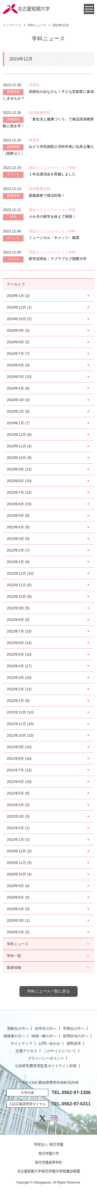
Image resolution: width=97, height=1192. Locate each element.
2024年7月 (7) (18, 353)
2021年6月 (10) (19, 782)
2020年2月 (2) (18, 932)
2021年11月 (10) (20, 724)
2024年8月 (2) (18, 342)
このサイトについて (59, 1051)
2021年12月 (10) (20, 712)
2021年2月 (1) (18, 828)
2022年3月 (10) (19, 677)
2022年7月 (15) (19, 631)
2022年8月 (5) (18, 620)
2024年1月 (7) (18, 423)
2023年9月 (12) (19, 469)
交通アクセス (26, 1051)
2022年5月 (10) (19, 654)
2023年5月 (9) (18, 515)
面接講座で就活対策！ (47, 195)
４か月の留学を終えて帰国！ (52, 216)
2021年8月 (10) (19, 758)
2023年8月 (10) (19, 481)
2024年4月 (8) (18, 388)
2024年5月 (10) (19, 377)
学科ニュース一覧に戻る (48, 991)
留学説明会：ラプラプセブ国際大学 (58, 259)
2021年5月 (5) (18, 793)
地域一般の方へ (44, 1036)
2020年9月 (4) (18, 886)
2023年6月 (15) (19, 504)
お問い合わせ (49, 1043)
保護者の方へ (14, 1036)
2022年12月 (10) (20, 573)
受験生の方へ (18, 1028)
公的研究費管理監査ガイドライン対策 (46, 1066)
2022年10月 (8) (19, 596)
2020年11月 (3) (19, 863)
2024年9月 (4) (18, 330)
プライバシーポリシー (46, 1058)
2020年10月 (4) (19, 874)
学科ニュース (37, 25)
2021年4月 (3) (18, 805)
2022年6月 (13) (19, 643)
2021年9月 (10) (19, 747)
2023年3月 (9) (18, 539)
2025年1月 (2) (18, 296)
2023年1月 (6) (18, 562)
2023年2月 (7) (18, 550)
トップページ (12, 25)
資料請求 (73, 1043)
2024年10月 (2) (19, 319)
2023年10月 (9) (19, 458)
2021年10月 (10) (20, 735)
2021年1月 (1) (18, 839)
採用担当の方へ (75, 1036)
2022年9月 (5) (18, 608)
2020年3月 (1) (18, 920)
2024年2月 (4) (18, 411)
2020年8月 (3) (18, 897)
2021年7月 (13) (19, 770)
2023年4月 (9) (18, 527)
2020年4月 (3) (18, 909)
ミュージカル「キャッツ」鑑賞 (54, 238)
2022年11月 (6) (19, 585)
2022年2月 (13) (19, 689)
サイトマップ (21, 1043)
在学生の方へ (46, 1028)
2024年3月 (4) (18, 400)
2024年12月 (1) (19, 307)
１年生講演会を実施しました (52, 174)
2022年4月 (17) (19, 666)
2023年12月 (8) (19, 434)
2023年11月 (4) (19, 446)
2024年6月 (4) (18, 365)
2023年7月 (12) (19, 492)
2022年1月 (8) (18, 701)
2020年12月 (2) (19, 851)
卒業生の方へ (74, 1028)
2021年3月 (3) (18, 816)
